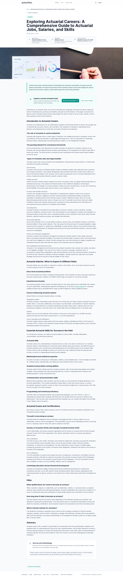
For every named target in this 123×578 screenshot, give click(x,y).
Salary (57, 2)
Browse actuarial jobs (70, 100)
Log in (100, 2)
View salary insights (87, 100)
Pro (62, 2)
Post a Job (69, 2)
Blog (28, 9)
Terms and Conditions (66, 574)
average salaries (79, 286)
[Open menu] (95, 2)
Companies (24, 574)
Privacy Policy (54, 574)
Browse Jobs (37, 574)
